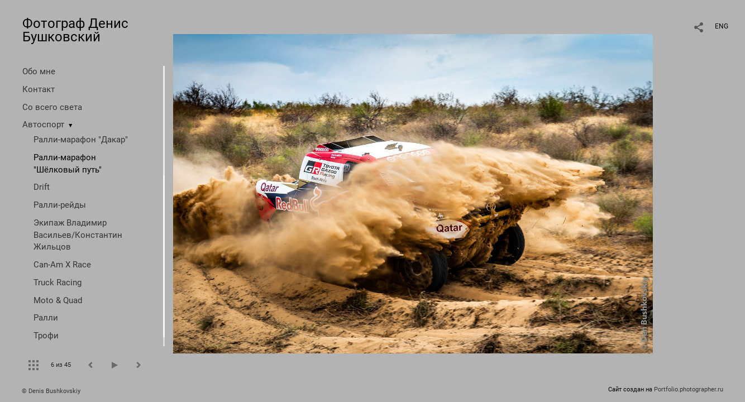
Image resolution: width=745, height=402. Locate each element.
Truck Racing (58, 282)
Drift (42, 187)
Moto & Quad (58, 300)
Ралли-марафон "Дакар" (81, 140)
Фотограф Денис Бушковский (75, 30)
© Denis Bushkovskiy (51, 391)
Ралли (46, 318)
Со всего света (52, 107)
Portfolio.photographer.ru (688, 389)
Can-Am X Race (62, 265)
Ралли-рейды (60, 205)
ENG (721, 26)
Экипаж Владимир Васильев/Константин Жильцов (78, 235)
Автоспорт (43, 124)
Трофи (46, 336)
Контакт (38, 89)
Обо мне (38, 71)
